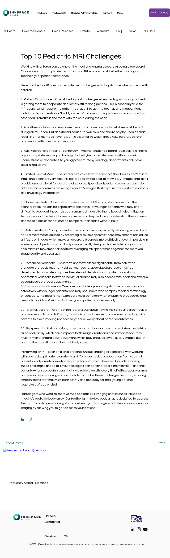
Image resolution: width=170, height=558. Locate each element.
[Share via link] (31, 419)
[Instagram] (139, 529)
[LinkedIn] (132, 529)
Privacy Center (50, 536)
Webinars (103, 31)
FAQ (119, 31)
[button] (41, 13)
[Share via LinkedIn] (22, 419)
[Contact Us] (62, 522)
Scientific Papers (33, 31)
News (133, 31)
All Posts (9, 31)
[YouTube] (145, 529)
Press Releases (62, 31)
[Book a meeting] (159, 12)
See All (163, 442)
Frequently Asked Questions (28, 483)
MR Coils (149, 31)
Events (85, 31)
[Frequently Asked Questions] (28, 463)
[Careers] (57, 516)
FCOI (66, 536)
